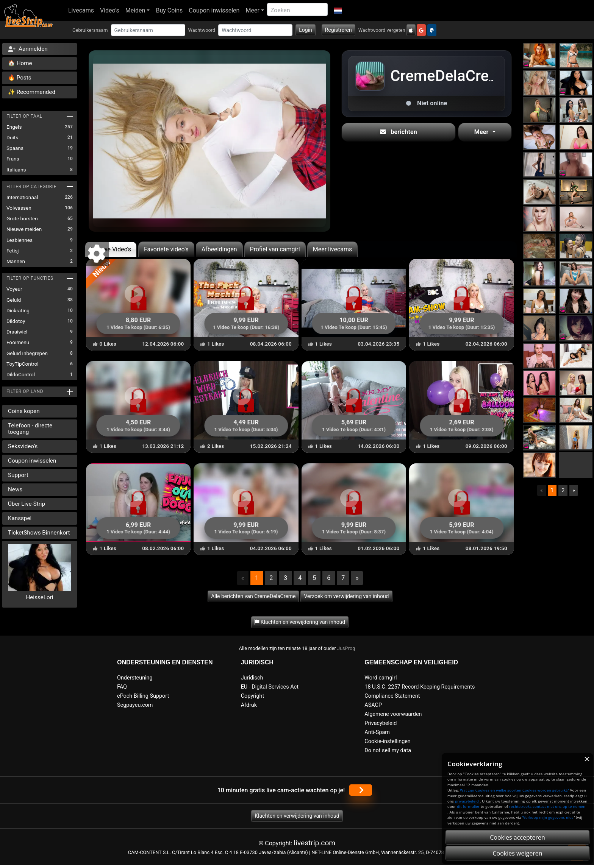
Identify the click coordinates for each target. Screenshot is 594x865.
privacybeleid (467, 801)
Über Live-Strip (26, 503)
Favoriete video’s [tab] (166, 249)
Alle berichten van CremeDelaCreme (253, 596)
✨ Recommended (31, 92)
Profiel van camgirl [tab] (275, 249)
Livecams (81, 10)
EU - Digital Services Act (270, 687)
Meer (252, 10)
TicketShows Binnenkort (39, 532)
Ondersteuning (135, 678)
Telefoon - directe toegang (30, 428)
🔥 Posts (19, 77)
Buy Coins (169, 10)
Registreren (338, 30)
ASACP (373, 705)
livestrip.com (315, 843)
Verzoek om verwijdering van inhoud (346, 596)
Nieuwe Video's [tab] (111, 249)
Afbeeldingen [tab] (219, 249)
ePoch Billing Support (143, 696)
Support (18, 475)
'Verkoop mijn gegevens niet (547, 817)
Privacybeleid (380, 723)
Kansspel (19, 518)
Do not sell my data (387, 750)
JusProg (346, 648)
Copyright (252, 696)
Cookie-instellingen (387, 741)
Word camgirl (380, 678)
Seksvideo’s (23, 446)
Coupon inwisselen (214, 10)
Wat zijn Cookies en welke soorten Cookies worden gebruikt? (514, 790)
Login (305, 30)
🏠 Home (20, 63)
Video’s (109, 10)
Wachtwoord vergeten (381, 30)
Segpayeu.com (135, 705)
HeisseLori (39, 597)
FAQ (122, 687)
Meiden (135, 10)
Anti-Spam (377, 732)
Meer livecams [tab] (332, 249)
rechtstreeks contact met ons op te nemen (547, 806)
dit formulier (468, 806)
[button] (338, 10)
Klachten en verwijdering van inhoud (297, 816)
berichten (398, 132)
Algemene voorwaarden (393, 714)
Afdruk (249, 705)
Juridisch (252, 678)
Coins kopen (24, 411)
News (15, 489)
